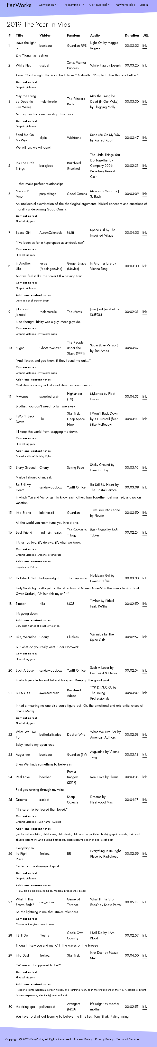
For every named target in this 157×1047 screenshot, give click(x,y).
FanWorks (19, 5)
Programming (72, 5)
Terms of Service (127, 1039)
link (144, 45)
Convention (47, 5)
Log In (144, 5)
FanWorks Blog (125, 5)
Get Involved (98, 5)
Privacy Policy (104, 1039)
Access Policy (83, 1039)
